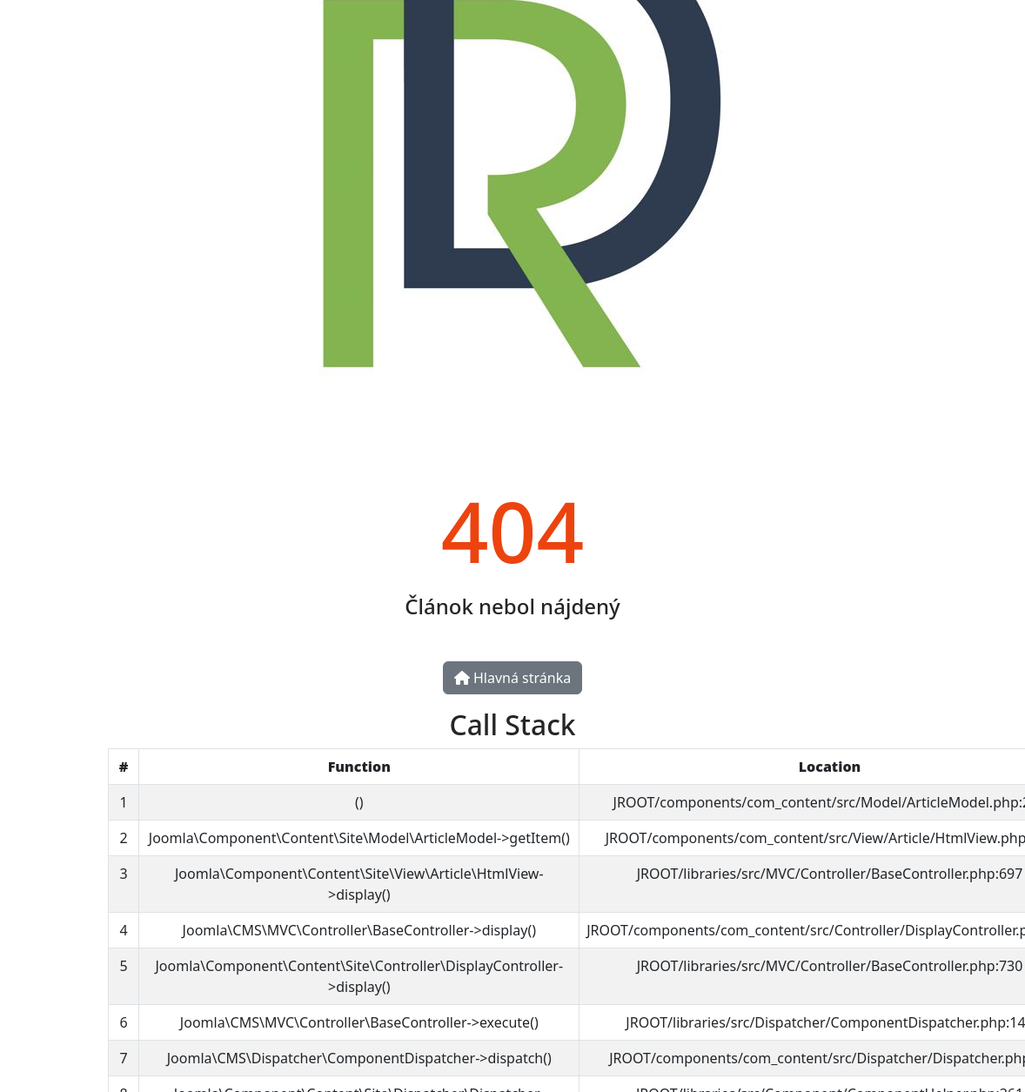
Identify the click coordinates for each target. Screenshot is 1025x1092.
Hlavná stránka (512, 677)
